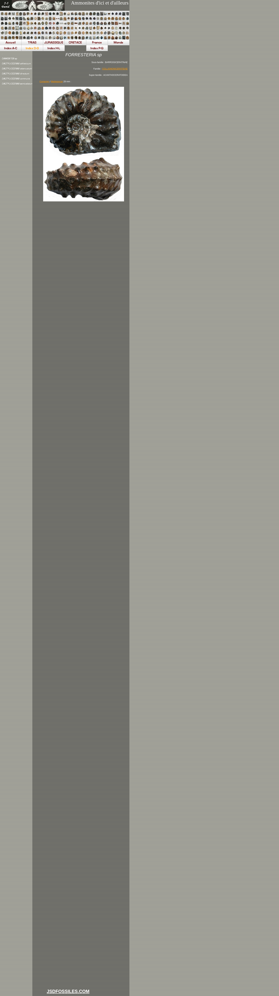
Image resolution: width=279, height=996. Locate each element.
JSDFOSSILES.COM (68, 991)
